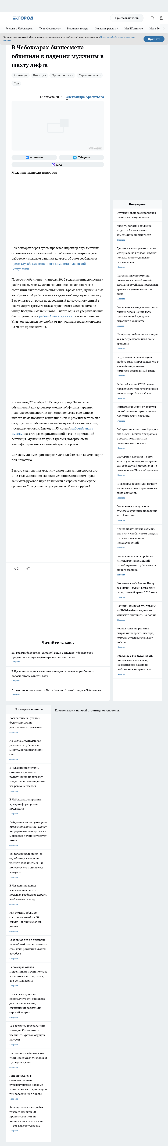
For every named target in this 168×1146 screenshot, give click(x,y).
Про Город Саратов (15, 999)
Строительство (90, 75)
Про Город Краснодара (47, 1003)
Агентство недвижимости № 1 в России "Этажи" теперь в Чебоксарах (58, 692)
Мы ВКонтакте (133, 28)
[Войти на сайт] (161, 18)
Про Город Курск (14, 995)
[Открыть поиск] (152, 18)
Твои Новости (43, 986)
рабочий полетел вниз (55, 316)
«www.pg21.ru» (30, 1036)
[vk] (17, 568)
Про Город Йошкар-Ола (77, 986)
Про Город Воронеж (16, 990)
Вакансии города (78, 28)
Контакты (73, 1016)
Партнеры (73, 1029)
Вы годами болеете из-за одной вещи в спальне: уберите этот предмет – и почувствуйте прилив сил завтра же (58, 657)
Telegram (10, 1016)
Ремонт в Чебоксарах (19, 28)
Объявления (12, 1021)
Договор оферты (45, 1021)
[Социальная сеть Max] (58, 164)
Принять (154, 39)
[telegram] (28, 568)
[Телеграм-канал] (81, 157)
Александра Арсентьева (85, 97)
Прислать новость (126, 18)
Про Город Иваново (45, 990)
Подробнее (11, 1087)
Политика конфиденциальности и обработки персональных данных (39, 1092)
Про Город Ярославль (76, 990)
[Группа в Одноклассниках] (108, 991)
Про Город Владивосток (17, 1003)
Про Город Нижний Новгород (50, 999)
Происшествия (62, 75)
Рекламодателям (45, 1029)
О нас (40, 1016)
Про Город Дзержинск (77, 999)
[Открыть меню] (7, 18)
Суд (16, 83)
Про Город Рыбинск (45, 995)
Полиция (39, 75)
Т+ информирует (49, 28)
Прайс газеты (12, 1029)
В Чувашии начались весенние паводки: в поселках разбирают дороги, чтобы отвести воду (58, 676)
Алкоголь (20, 75)
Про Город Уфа (73, 995)
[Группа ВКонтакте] (34, 157)
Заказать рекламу (106, 28)
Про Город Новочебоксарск (19, 986)
